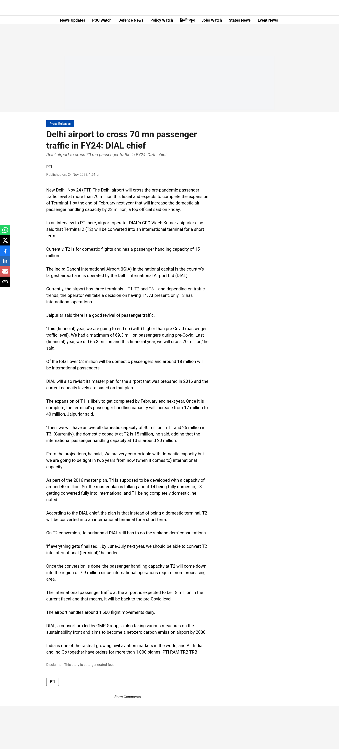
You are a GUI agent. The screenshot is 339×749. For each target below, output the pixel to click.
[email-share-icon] (5, 274)
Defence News (131, 20)
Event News (268, 20)
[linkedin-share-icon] (5, 263)
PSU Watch (102, 20)
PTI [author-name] (49, 166)
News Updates (72, 20)
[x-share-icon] (5, 243)
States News (240, 20)
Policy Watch (161, 20)
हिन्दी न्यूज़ (187, 20)
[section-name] (60, 124)
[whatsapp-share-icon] (5, 232)
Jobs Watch (211, 20)
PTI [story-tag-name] (52, 681)
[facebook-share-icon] (5, 253)
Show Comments (127, 697)
